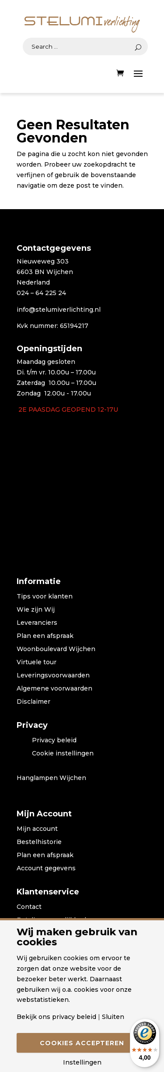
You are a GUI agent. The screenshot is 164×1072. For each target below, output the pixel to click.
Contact (29, 907)
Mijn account (37, 829)
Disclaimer (33, 701)
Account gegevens (46, 868)
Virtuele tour (36, 662)
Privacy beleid (54, 740)
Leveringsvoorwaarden (53, 675)
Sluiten (113, 1017)
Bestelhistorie (39, 842)
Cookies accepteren (82, 1043)
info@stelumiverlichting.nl (59, 309)
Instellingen (82, 1062)
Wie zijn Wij (36, 609)
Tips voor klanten (45, 596)
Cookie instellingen (63, 753)
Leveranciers (37, 623)
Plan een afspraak (45, 636)
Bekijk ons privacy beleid (56, 1017)
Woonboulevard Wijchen (56, 649)
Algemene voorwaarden (54, 688)
